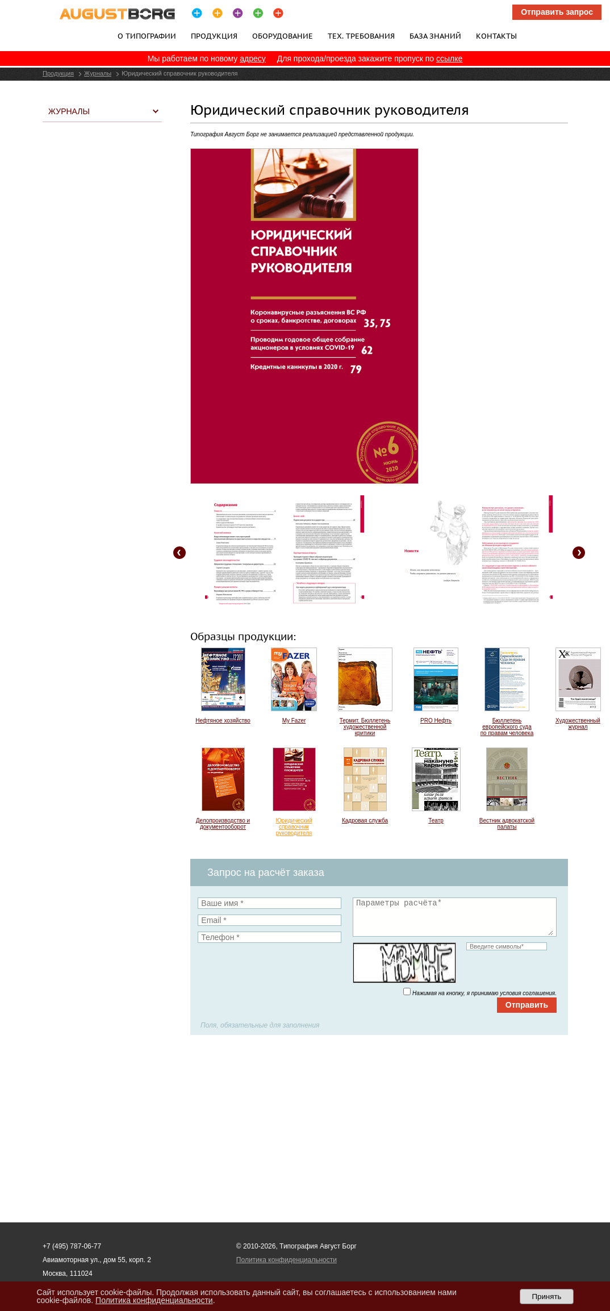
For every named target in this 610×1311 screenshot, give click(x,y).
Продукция (214, 35)
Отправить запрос (557, 11)
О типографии (147, 35)
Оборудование (282, 35)
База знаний (435, 35)
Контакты (496, 35)
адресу (253, 58)
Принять (546, 1296)
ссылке (449, 58)
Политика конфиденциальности (286, 1260)
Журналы (97, 73)
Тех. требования (361, 35)
